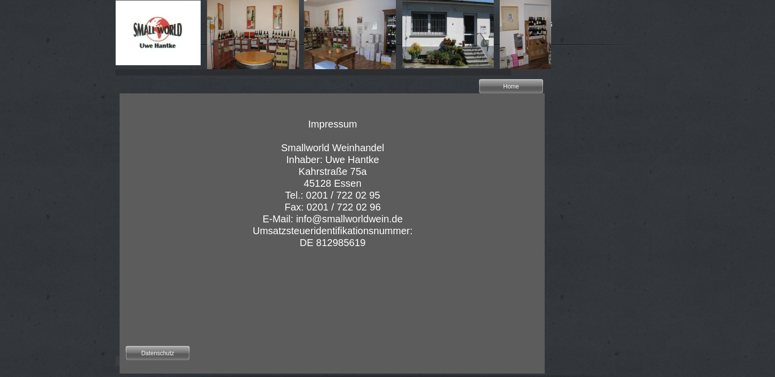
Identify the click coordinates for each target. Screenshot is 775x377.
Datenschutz (157, 353)
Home (511, 86)
